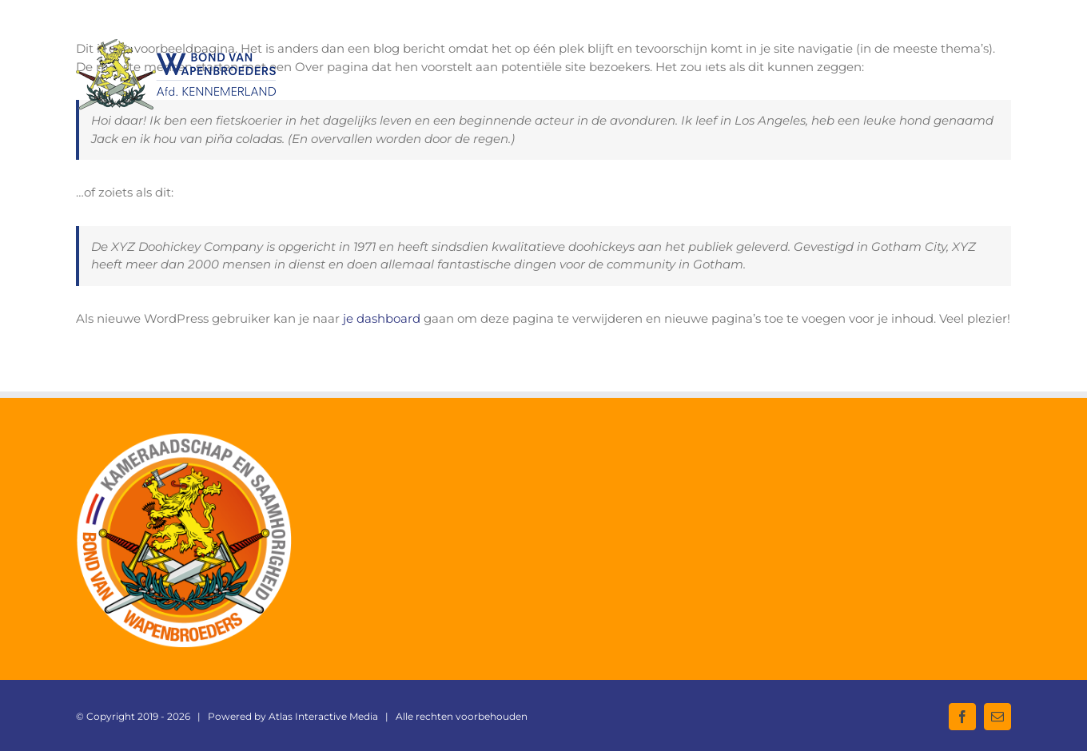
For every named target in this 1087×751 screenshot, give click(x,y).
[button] (986, 56)
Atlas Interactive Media (323, 716)
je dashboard (381, 318)
